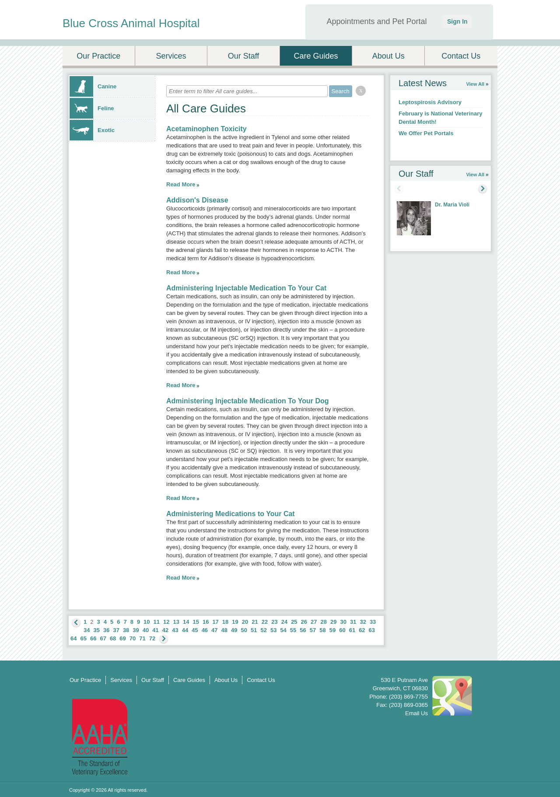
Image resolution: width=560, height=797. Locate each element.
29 (333, 622)
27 (314, 622)
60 (342, 630)
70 (133, 638)
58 (322, 630)
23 (274, 622)
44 (185, 630)
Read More (180, 184)
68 (113, 638)
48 (224, 630)
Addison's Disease (197, 200)
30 (343, 622)
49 (234, 630)
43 (175, 630)
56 (303, 630)
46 (205, 630)
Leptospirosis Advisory (430, 102)
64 (73, 638)
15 (195, 622)
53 (273, 630)
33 (373, 622)
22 (265, 622)
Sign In (457, 21)
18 (225, 622)
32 (363, 622)
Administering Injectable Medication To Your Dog (247, 401)
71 (142, 638)
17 (215, 622)
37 (116, 630)
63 (372, 630)
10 (147, 622)
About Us (388, 56)
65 (83, 638)
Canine (93, 86)
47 (214, 630)
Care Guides (316, 56)
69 (122, 638)
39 (136, 630)
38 (126, 630)
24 (284, 622)
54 (283, 630)
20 (245, 622)
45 (195, 630)
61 (352, 630)
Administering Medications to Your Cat (230, 513)
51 (254, 630)
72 (152, 638)
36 (106, 630)
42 (165, 630)
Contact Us (460, 56)
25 (294, 622)
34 (87, 630)
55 (293, 630)
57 (313, 630)
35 (96, 630)
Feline (92, 108)
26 (304, 622)
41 (155, 630)
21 (255, 622)
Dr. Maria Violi (452, 205)
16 (206, 622)
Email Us (416, 713)
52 (263, 630)
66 (93, 638)
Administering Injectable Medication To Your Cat (246, 288)
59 (332, 630)
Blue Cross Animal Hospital (131, 23)
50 (244, 630)
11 (157, 622)
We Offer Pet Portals (426, 133)
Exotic (92, 130)
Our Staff (243, 56)
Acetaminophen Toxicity (206, 129)
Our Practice (98, 56)
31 (353, 622)
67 (103, 638)
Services (171, 56)
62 (362, 630)
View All (475, 84)
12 (166, 622)
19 (235, 622)
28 (324, 622)
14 (186, 622)
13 (176, 622)
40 (146, 630)
